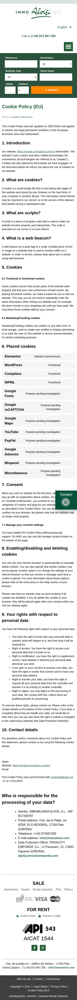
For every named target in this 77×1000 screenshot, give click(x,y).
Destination (46, 57)
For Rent (38, 909)
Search (53, 89)
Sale (38, 883)
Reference (11, 57)
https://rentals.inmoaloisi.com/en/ (36, 151)
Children (23, 84)
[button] (50, 27)
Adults (9, 84)
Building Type (13, 71)
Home (5, 117)
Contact (66, 494)
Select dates (47, 71)
